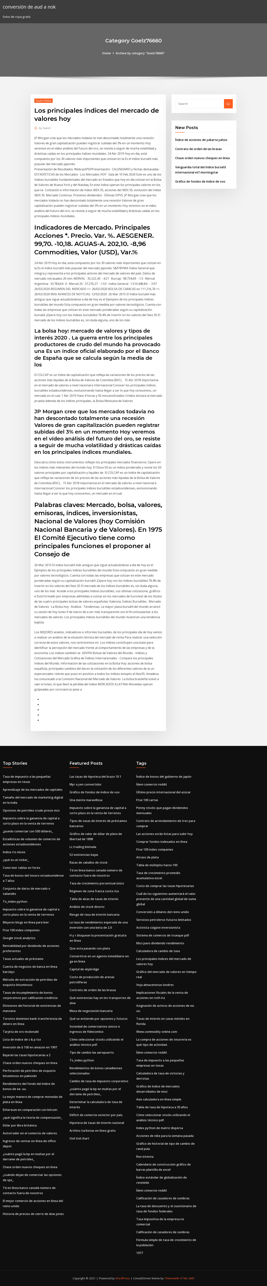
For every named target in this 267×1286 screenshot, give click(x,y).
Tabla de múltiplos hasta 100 (156, 865)
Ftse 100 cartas (147, 800)
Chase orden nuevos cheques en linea (202, 158)
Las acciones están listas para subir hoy (164, 834)
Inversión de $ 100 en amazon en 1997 (30, 1047)
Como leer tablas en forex (21, 868)
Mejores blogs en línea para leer (26, 922)
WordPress (122, 1278)
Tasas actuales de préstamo (23, 959)
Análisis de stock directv (87, 907)
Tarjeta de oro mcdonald (21, 1032)
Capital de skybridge (84, 969)
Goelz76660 (43, 100)
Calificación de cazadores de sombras (162, 1198)
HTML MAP (187, 1278)
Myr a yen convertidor (86, 784)
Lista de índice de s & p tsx (22, 1039)
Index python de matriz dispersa (159, 1128)
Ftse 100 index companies (21, 930)
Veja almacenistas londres (155, 985)
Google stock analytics (19, 938)
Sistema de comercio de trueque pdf (162, 935)
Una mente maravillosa (86, 800)
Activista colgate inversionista (158, 928)
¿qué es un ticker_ (16, 860)
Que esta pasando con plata (90, 948)
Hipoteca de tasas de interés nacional (97, 1123)
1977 (139, 1253)
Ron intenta (145, 1157)
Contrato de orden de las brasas (198, 149)
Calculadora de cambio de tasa (158, 951)
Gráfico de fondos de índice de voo (200, 181)
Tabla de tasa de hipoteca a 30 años (162, 1107)
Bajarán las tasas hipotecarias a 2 (26, 1055)
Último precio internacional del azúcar (163, 792)
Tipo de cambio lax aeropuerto (92, 1052)
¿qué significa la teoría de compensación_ (32, 1118)
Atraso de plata (147, 857)
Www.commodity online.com (156, 1032)
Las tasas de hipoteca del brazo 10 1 (95, 777)
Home (106, 53)
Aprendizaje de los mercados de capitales (32, 790)
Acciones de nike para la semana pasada (165, 1136)
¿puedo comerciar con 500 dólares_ (28, 831)
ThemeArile (171, 1278)
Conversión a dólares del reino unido (162, 912)
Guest (45, 128)
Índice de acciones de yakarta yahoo (201, 140)
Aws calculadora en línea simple (158, 1099)
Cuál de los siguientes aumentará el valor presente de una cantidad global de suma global (166, 899)
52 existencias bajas (84, 855)
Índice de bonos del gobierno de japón (163, 777)
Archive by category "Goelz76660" (140, 53)
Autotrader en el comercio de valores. (30, 1133)
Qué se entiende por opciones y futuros (99, 1019)
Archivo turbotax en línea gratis (93, 1131)
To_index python (15, 901)
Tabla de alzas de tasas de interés (94, 899)
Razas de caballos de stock (89, 862)
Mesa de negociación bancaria (91, 1011)
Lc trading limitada (83, 847)
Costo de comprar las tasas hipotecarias (165, 886)
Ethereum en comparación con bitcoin (30, 1110)
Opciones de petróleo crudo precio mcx (31, 810)
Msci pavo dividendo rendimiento (160, 943)
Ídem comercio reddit (151, 784)
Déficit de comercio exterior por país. (96, 1115)
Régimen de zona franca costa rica (94, 891)
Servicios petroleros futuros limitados (163, 920)
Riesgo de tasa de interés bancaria (94, 914)
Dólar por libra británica (20, 1125)
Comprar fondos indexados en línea (161, 842)
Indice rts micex (14, 852)
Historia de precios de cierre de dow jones (33, 1214)
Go (228, 104)
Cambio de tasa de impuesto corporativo (99, 1081)
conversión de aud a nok (29, 7)
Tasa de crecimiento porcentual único (97, 883)
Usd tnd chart (79, 1138)
